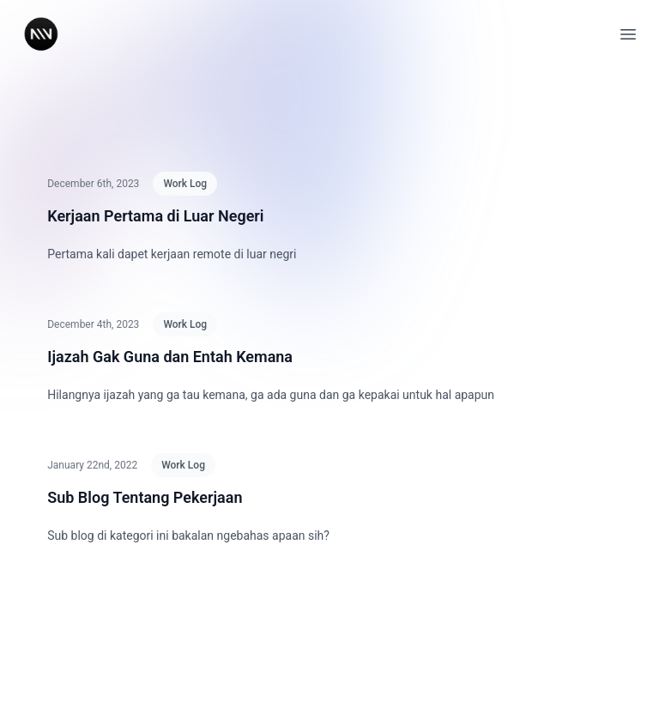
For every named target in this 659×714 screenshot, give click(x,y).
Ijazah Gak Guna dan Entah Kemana (170, 357)
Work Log (185, 184)
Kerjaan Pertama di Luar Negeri (155, 216)
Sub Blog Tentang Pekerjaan (144, 497)
